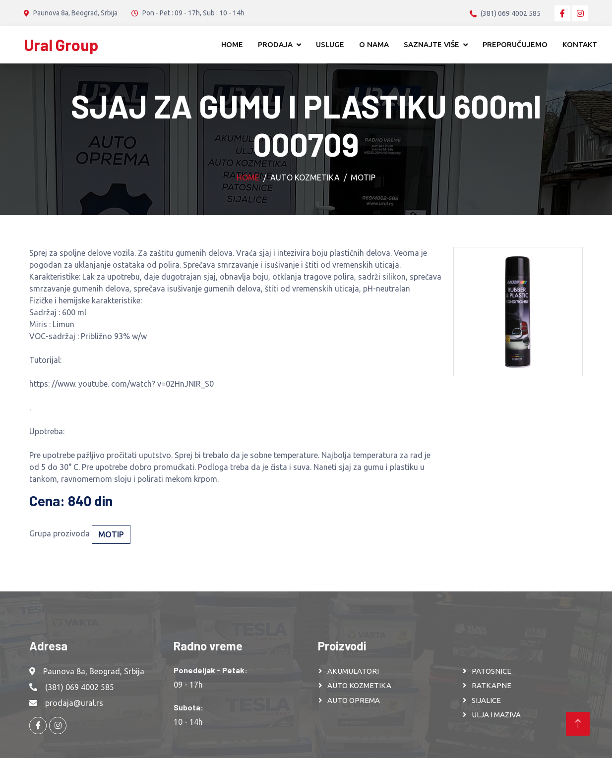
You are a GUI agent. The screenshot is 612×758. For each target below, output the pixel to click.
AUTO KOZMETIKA (359, 685)
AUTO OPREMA (353, 700)
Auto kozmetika (305, 177)
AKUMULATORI (353, 671)
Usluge (330, 44)
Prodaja (275, 44)
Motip (363, 177)
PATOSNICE (491, 671)
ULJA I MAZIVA (496, 714)
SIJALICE (486, 700)
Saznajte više (431, 44)
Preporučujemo (515, 44)
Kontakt (579, 44)
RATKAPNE (491, 685)
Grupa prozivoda (59, 533)
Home (232, 44)
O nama (374, 44)
